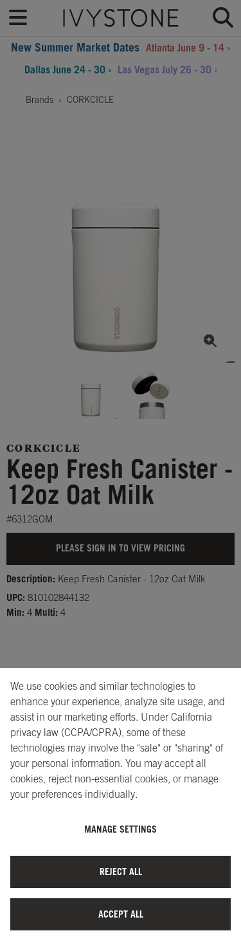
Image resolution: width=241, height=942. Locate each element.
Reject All (121, 871)
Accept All (120, 914)
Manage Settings (120, 829)
